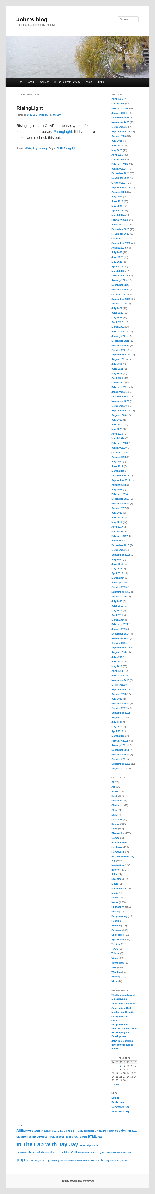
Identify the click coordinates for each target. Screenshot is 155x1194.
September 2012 (120, 712)
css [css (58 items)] (117, 1130)
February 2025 (119, 164)
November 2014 (120, 638)
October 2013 (119, 684)
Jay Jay (57, 115)
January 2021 (119, 391)
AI (112, 782)
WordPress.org (120, 1111)
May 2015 (116, 610)
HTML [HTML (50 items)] (92, 1136)
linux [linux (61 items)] (60, 1152)
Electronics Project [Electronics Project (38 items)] (45, 1136)
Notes (114, 902)
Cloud (114, 810)
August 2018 (118, 485)
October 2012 (119, 708)
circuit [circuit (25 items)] (110, 1131)
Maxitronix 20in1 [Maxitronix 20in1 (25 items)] (87, 1152)
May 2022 (116, 317)
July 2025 (116, 140)
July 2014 (116, 656)
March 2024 (118, 215)
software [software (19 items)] (72, 1160)
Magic (114, 883)
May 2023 (116, 261)
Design (115, 824)
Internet (115, 869)
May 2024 (116, 205)
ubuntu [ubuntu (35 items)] (92, 1160)
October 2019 (119, 452)
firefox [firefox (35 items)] (73, 1136)
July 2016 (116, 559)
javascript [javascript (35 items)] (85, 1145)
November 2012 (120, 703)
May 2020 (116, 429)
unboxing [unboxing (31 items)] (104, 1160)
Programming (39, 148)
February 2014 (119, 675)
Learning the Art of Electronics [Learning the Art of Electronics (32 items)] (35, 1152)
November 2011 (120, 754)
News (114, 897)
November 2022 (120, 289)
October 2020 (119, 406)
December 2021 (120, 340)
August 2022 (118, 303)
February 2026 (119, 108)
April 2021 (117, 378)
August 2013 (118, 694)
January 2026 (119, 113)
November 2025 (120, 122)
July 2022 (116, 308)
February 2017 (119, 536)
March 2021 (118, 382)
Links (101, 82)
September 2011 (120, 763)
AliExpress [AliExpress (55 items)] (25, 1130)
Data (28, 148)
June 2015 (117, 605)
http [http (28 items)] (100, 1136)
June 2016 (117, 564)
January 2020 (119, 447)
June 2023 (117, 257)
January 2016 (119, 582)
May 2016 (116, 568)
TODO (114, 948)
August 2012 (118, 717)
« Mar (116, 1084)
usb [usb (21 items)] (112, 1160)
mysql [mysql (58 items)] (101, 1152)
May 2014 (116, 666)
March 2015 (118, 619)
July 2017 (116, 512)
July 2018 (116, 489)
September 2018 (120, 480)
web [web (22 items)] (117, 1160)
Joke (114, 874)
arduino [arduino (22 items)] (61, 1131)
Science (116, 925)
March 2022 (118, 326)
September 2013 (120, 689)
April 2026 (117, 99)
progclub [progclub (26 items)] (39, 1160)
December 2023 (120, 229)
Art (113, 786)
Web (113, 967)
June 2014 (117, 661)
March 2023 (118, 271)
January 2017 (119, 540)
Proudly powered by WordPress (77, 1181)
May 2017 (116, 522)
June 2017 (117, 517)
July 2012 (116, 722)
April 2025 (117, 154)
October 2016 (119, 550)
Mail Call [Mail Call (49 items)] (70, 1152)
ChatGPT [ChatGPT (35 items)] (100, 1130)
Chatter (115, 805)
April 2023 (117, 266)
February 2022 (119, 331)
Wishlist (116, 972)
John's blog (31, 19)
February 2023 (119, 275)
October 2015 (119, 587)
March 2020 (118, 438)
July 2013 (116, 698)
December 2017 (120, 498)
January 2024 (119, 224)
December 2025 (120, 117)
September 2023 (120, 243)
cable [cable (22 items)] (80, 1131)
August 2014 (118, 652)
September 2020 (120, 410)
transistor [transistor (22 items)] (82, 1160)
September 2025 (120, 131)
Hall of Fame (118, 842)
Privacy (115, 911)
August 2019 (118, 457)
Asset (114, 791)
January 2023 (119, 280)
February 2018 (119, 494)
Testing (115, 944)
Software (116, 930)
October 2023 (119, 238)
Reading (116, 921)
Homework (117, 852)
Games (115, 837)
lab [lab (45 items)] (98, 1145)
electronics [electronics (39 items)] (24, 1136)
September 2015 (120, 592)
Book (114, 796)
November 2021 (120, 345)
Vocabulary (117, 962)
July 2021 (116, 364)
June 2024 (117, 201)
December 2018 (120, 475)
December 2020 (120, 396)
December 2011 (120, 750)
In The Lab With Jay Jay (67, 82)
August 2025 (118, 136)
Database (116, 819)
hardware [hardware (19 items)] (82, 1137)
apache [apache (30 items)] (48, 1130)
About (31, 82)
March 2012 (118, 735)
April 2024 (117, 210)
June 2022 (117, 312)
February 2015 (119, 624)
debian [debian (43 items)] (126, 1130)
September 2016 (120, 554)
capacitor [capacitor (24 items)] (89, 1131)
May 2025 (116, 150)
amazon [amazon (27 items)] (38, 1130)
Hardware (116, 847)
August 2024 (118, 192)
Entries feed (118, 1102)
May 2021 (116, 373)
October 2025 (119, 126)
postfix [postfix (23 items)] (29, 1160)
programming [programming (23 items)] (52, 1160)
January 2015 (119, 629)
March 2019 (118, 470)
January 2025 (119, 168)
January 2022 (119, 336)
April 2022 (117, 322)
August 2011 (118, 768)
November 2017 (120, 503)
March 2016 (118, 577)
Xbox (114, 981)
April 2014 (117, 671)
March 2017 (118, 531)
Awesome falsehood (123, 1003)
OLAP (59, 148)
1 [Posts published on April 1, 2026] (120, 1066)
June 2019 (117, 466)
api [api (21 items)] (55, 1131)
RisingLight (29, 108)
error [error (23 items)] (61, 1137)
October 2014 (119, 643)
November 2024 (120, 178)
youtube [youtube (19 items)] (123, 1160)
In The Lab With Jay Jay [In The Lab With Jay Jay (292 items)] (47, 1144)
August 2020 (118, 415)
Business (116, 800)
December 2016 (120, 545)
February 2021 (119, 387)
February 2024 (119, 220)
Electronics (117, 833)
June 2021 (117, 368)
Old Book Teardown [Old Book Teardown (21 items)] (117, 1153)
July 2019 (116, 461)
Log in (115, 1097)
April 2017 (117, 526)
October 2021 (119, 350)
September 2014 (120, 647)
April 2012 (117, 731)
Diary (114, 828)
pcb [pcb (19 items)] (129, 1153)
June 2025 (117, 145)
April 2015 (117, 615)
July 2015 (116, 601)
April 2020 (117, 433)
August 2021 (118, 359)
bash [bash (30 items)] (69, 1130)
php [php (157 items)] (20, 1159)
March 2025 (118, 159)
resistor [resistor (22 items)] (64, 1160)
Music (89, 82)
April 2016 (117, 573)
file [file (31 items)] (66, 1136)
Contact (44, 82)
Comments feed (120, 1107)
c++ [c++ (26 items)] (75, 1130)
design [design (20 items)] (135, 1131)
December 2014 (120, 633)
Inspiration (117, 865)
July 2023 (116, 252)
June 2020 (117, 424)
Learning (116, 879)
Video (114, 958)
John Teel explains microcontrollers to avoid (122, 1044)
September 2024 (120, 187)
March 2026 (118, 103)
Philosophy (117, 906)
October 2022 (119, 294)
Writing (115, 976)
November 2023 (120, 233)
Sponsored (117, 934)
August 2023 (118, 247)
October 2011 (119, 759)
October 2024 (119, 182)
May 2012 (116, 726)
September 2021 (120, 354)
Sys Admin (117, 939)
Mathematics (118, 888)
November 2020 (120, 401)
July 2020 (116, 419)
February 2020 (119, 443)
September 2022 (120, 299)
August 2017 (118, 508)
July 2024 (116, 196)
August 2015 (118, 596)
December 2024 (120, 173)
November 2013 (120, 680)
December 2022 (120, 285)
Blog (19, 82)
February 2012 (119, 740)
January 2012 (119, 745)
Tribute (115, 953)
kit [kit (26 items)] (93, 1145)
